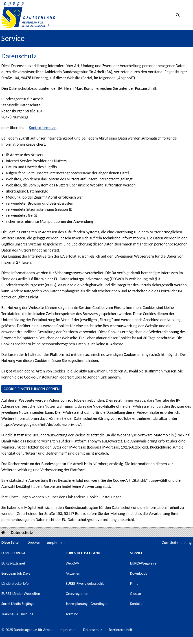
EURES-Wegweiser (144, 563)
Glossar (135, 593)
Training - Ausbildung (17, 614)
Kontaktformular (42, 127)
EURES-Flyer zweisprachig (85, 583)
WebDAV (72, 563)
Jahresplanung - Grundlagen (87, 603)
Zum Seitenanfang (177, 542)
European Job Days (15, 573)
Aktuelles (73, 573)
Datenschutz (22, 532)
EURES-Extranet (13, 563)
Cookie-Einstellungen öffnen (32, 388)
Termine (72, 614)
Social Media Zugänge (18, 603)
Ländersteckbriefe (15, 583)
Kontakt (136, 603)
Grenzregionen (77, 593)
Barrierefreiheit (120, 629)
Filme (134, 583)
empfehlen (56, 542)
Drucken (34, 542)
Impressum (68, 629)
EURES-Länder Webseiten (20, 593)
